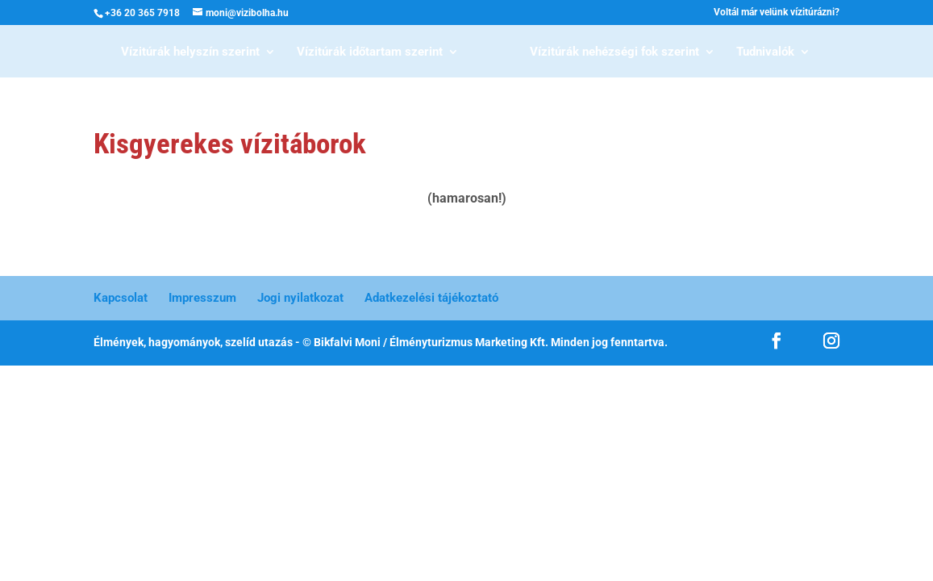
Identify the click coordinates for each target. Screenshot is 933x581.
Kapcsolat (121, 297)
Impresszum (202, 297)
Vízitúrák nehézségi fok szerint (614, 52)
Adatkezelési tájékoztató (431, 297)
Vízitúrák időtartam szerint (370, 52)
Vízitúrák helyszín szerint (190, 52)
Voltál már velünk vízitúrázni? (776, 12)
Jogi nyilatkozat (300, 297)
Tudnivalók (765, 52)
